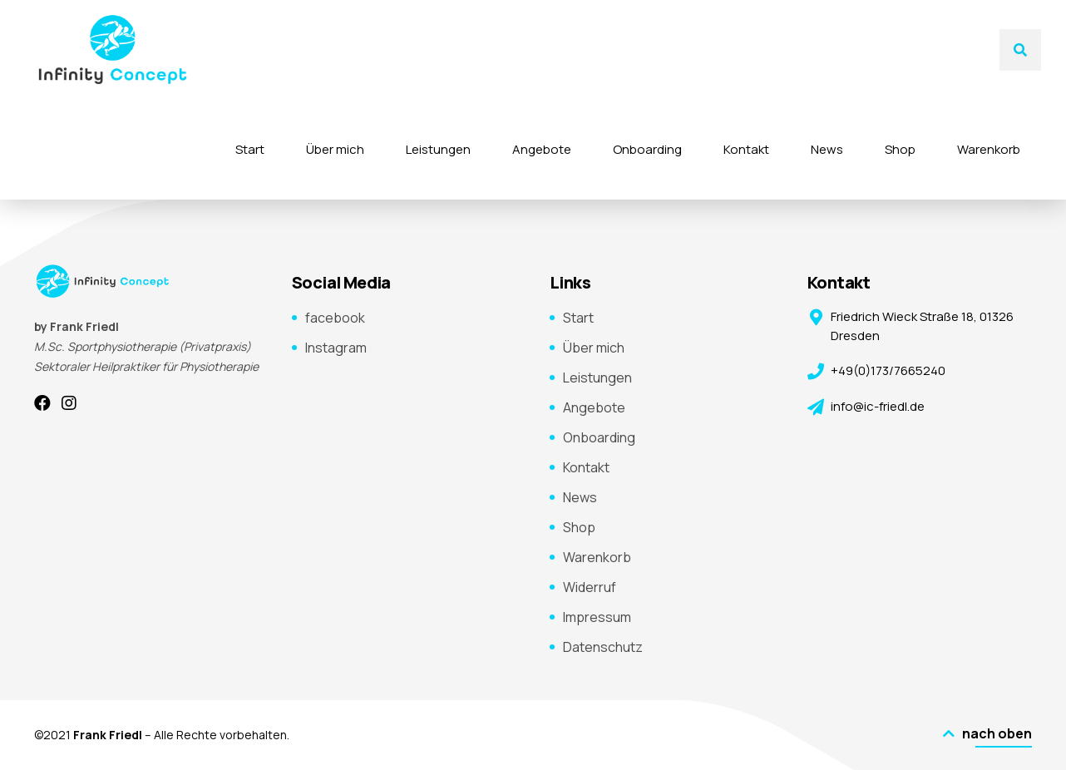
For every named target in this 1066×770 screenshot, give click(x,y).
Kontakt (746, 149)
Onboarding (647, 149)
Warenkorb (988, 149)
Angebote (541, 149)
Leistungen (438, 149)
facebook (335, 317)
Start (249, 149)
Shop (900, 149)
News (827, 149)
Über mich (335, 149)
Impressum (597, 617)
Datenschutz (603, 647)
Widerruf (589, 587)
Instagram (336, 347)
